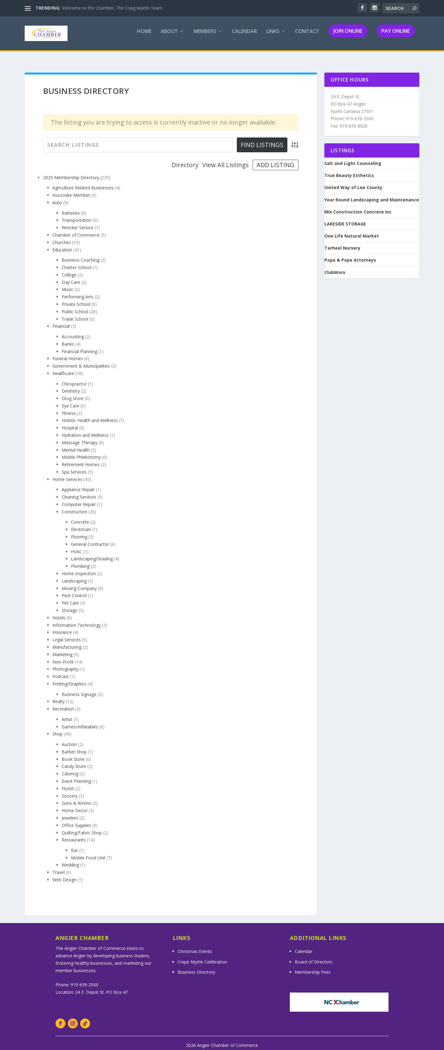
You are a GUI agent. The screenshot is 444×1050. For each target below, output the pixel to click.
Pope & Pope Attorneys (350, 254)
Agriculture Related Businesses (83, 182)
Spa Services (74, 466)
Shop (57, 728)
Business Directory (196, 966)
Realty (58, 696)
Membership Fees (313, 966)
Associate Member (71, 189)
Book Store (73, 754)
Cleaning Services (79, 491)
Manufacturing (66, 641)
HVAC (76, 546)
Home (144, 36)
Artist (67, 714)
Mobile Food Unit (88, 852)
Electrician (81, 524)
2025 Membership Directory (71, 172)
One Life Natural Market (351, 230)
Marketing (62, 649)
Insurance (62, 627)
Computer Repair (79, 499)
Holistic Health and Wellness (90, 415)
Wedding (70, 859)
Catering (70, 768)
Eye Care (70, 400)
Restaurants (74, 834)
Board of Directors (313, 956)
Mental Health (76, 444)
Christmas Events (195, 946)
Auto (57, 197)
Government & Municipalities (81, 360)
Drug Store (73, 393)
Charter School (76, 262)
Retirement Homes (81, 459)
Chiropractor (74, 378)
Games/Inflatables (80, 721)
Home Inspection (79, 568)
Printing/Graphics (69, 678)
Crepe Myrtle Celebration (202, 956)
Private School (76, 299)
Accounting (73, 331)
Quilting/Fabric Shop (82, 827)
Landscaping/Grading (92, 553)
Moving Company (79, 583)
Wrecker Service (77, 222)
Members (205, 36)
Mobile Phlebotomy (81, 451)
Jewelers (70, 812)
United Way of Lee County (353, 182)
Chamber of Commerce (76, 229)
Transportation (77, 214)
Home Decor (75, 805)
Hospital (70, 422)
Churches (61, 237)
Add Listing (275, 159)
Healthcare (63, 368)
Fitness (69, 408)
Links (272, 36)
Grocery (69, 790)
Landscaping (74, 575)
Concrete (80, 516)
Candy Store (74, 761)
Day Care (71, 277)
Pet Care (70, 597)
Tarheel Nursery (342, 242)
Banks (68, 338)
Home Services (67, 474)
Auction (69, 739)
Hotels (58, 612)
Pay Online (395, 35)
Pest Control (74, 590)
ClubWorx (334, 267)
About (169, 36)
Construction (74, 506)
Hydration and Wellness (85, 429)
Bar (74, 845)
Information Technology (76, 619)
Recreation (63, 703)
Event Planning (76, 775)
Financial (61, 320)
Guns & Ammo (76, 797)
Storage (69, 605)
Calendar (244, 36)
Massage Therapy (79, 437)
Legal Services (66, 634)
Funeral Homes (67, 353)
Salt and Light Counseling (352, 158)
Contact (307, 36)
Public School (75, 306)
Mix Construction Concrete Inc (358, 206)
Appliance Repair (78, 484)
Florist (68, 783)
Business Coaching (80, 254)
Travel (58, 867)
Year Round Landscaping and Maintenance (371, 194)
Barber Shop (74, 746)
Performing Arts (77, 291)
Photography (65, 663)
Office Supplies (76, 820)
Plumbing (80, 560)
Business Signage (79, 689)
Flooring (79, 531)
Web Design (64, 874)
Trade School (75, 313)
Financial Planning (79, 346)
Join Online (347, 35)
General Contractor (90, 539)
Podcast (60, 671)
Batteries (71, 207)
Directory (185, 159)
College (69, 269)
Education (62, 244)
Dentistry (71, 385)
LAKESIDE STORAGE (345, 218)
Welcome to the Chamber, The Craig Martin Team (112, 8)
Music (67, 284)
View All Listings (225, 159)
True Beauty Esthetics (349, 170)
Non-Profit (63, 656)
